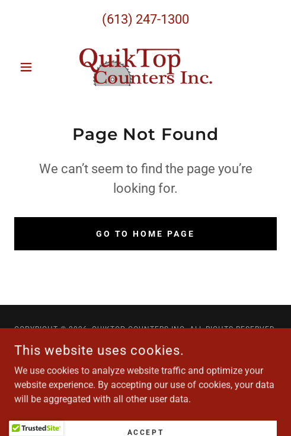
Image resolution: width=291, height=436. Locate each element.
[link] (145, 67)
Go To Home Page (146, 233)
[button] (33, 67)
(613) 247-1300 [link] (145, 19)
